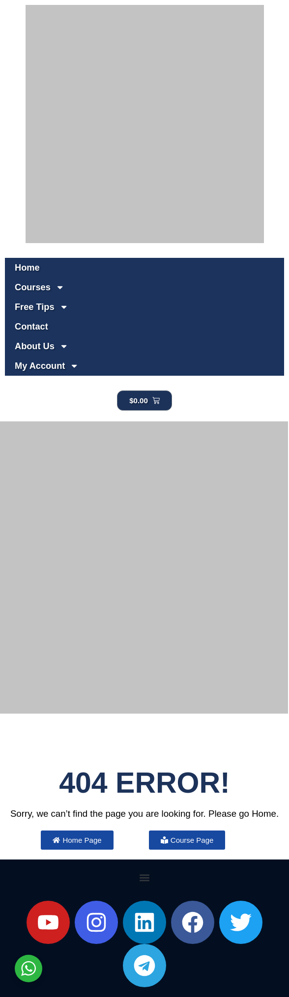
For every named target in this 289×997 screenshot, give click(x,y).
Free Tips (41, 307)
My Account (47, 366)
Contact (31, 327)
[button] (145, 878)
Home (27, 268)
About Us (41, 346)
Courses (39, 287)
